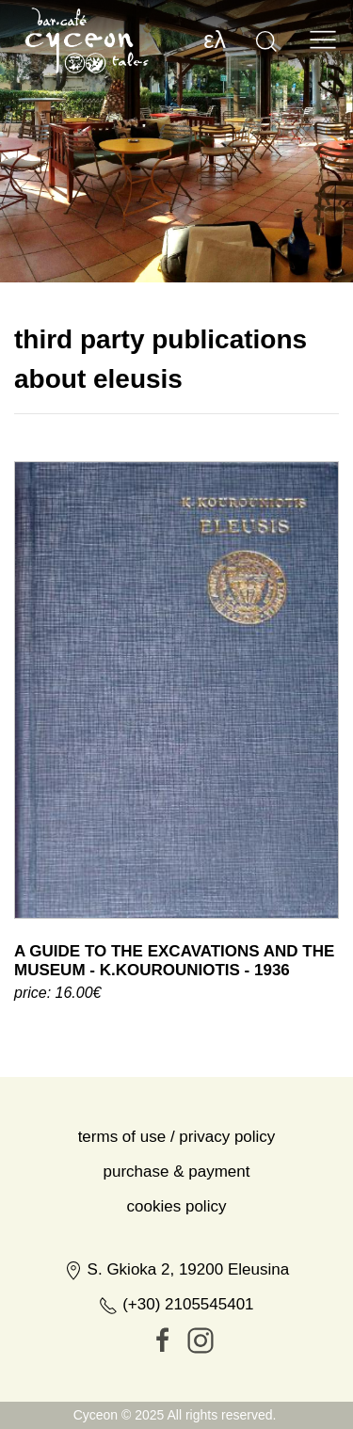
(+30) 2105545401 (176, 1385)
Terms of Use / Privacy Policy (177, 1218)
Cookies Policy (177, 1287)
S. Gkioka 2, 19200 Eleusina (176, 1350)
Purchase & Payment (177, 1252)
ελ (214, 39)
